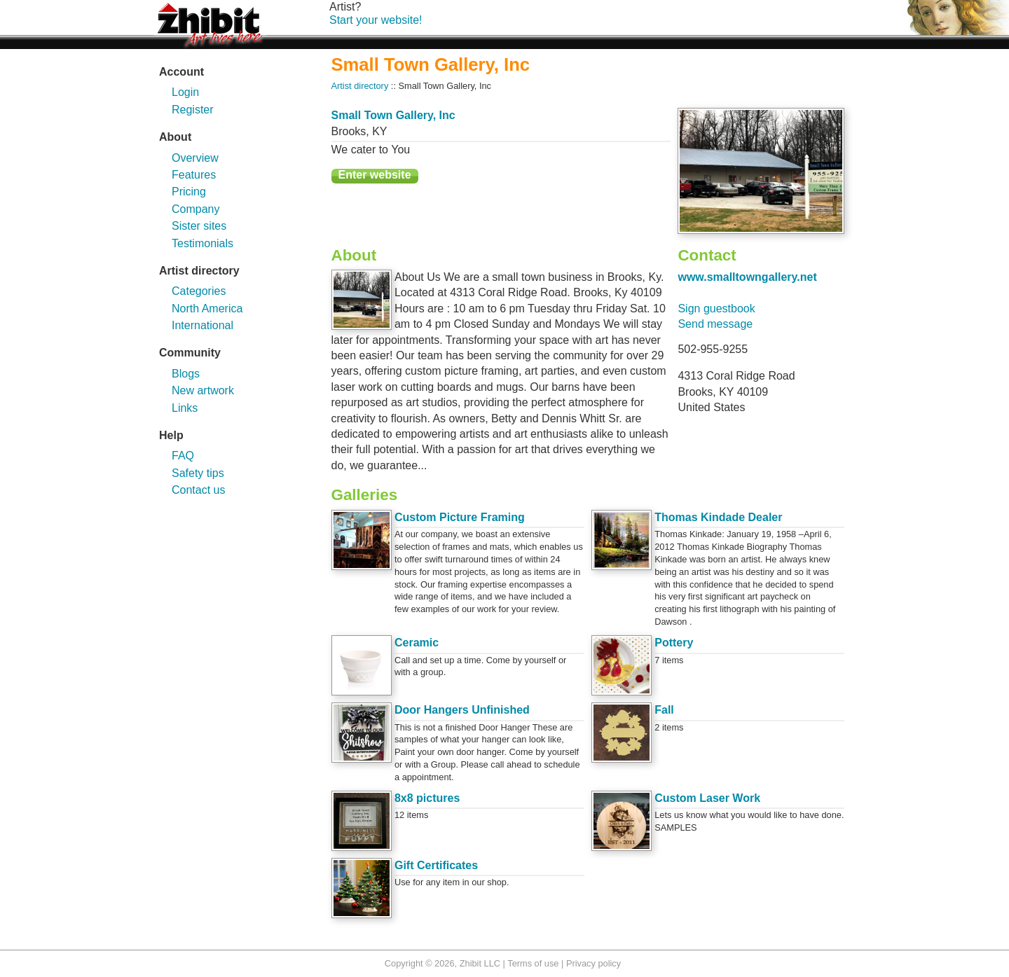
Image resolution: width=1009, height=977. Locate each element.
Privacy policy (593, 963)
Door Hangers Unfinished (462, 710)
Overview (195, 158)
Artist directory (360, 86)
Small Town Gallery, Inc (393, 115)
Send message (715, 324)
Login (185, 92)
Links (185, 408)
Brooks (348, 131)
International (202, 325)
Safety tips (198, 473)
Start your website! (376, 20)
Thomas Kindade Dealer (718, 517)
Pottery (673, 643)
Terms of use (532, 963)
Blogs (186, 374)
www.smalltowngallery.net (747, 277)
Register (193, 110)
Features (194, 175)
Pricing (189, 192)
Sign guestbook (716, 308)
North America (207, 308)
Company (195, 209)
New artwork (203, 390)
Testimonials (202, 243)
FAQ (183, 456)
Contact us (198, 490)
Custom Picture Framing (459, 517)
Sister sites (199, 226)
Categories (199, 291)
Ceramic (416, 643)
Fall (664, 710)
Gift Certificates (436, 865)
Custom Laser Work (707, 798)
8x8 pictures (427, 798)
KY (379, 131)
